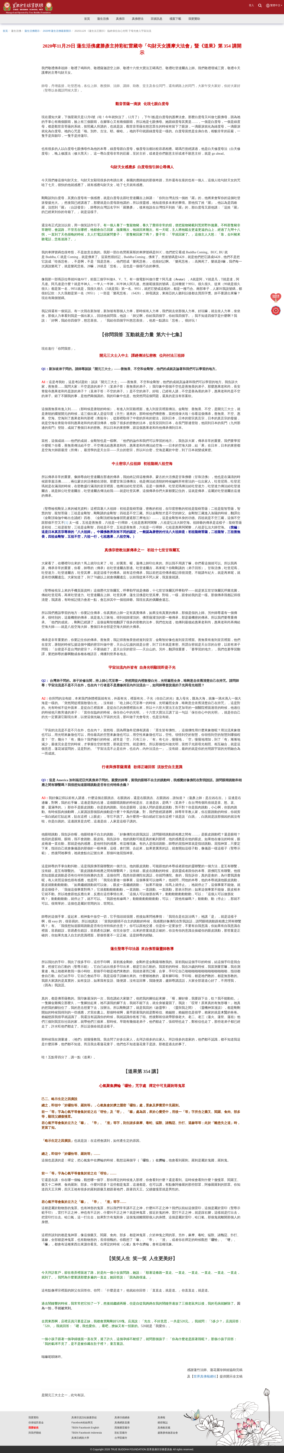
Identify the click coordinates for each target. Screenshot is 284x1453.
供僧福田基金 (36, 1422)
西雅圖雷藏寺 (122, 1427)
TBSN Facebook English (85, 1427)
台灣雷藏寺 (120, 1437)
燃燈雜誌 (163, 1422)
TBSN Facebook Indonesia (86, 1432)
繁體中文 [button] (274, 5)
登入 (251, 5)
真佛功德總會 (122, 1417)
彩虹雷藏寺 (120, 1432)
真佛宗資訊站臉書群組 (84, 1417)
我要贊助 (33, 1417)
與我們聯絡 (34, 1432)
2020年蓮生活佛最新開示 (57, 30)
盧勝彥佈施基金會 (168, 1432)
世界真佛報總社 (205, 1376)
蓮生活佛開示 (32, 30)
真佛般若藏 (164, 1427)
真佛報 (161, 1417)
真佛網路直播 (122, 1422)
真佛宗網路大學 (80, 1437)
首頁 (5, 30)
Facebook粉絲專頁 (82, 1422)
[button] (102, 18)
